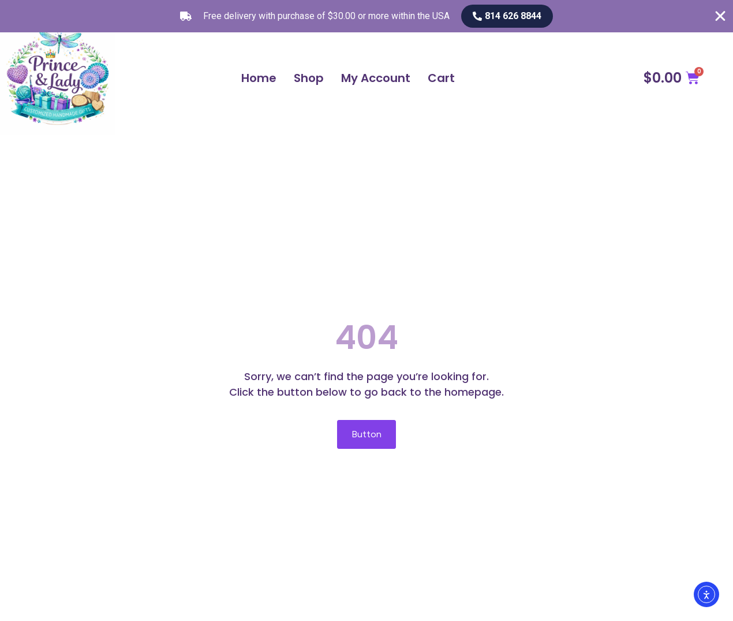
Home (258, 78)
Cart (441, 78)
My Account (375, 78)
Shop (309, 78)
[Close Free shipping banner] (720, 16)
